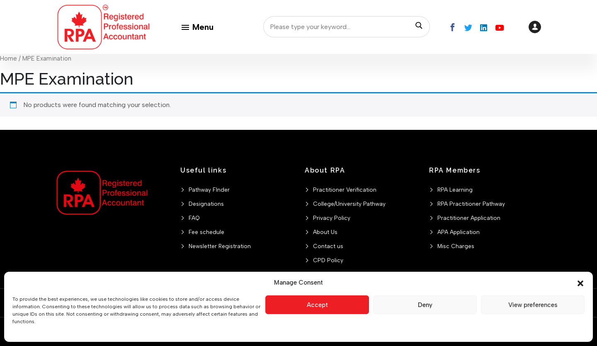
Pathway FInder (209, 189)
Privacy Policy (331, 217)
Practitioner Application (468, 217)
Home (8, 58)
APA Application (458, 232)
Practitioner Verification (344, 189)
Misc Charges (455, 246)
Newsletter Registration (220, 246)
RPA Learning (455, 189)
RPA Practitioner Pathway (471, 203)
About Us (325, 232)
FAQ (194, 217)
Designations (206, 203)
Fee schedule (206, 232)
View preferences (533, 305)
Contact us (328, 246)
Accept (317, 305)
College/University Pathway (349, 203)
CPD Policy (328, 260)
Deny (425, 305)
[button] (580, 282)
